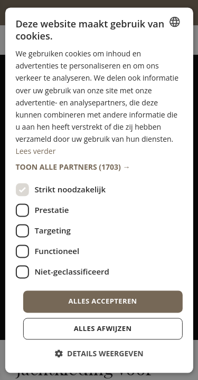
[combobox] (174, 21)
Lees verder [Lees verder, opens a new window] (35, 151)
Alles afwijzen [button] (103, 328)
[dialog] (99, 190)
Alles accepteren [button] (102, 301)
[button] (98, 167)
